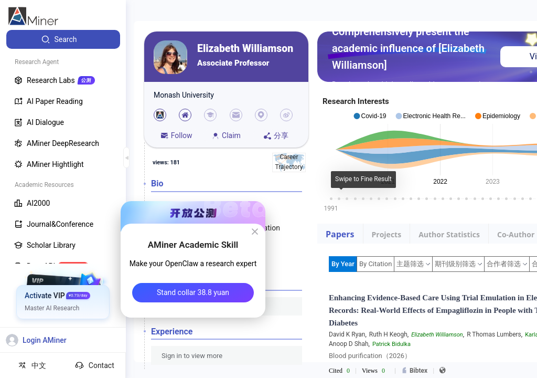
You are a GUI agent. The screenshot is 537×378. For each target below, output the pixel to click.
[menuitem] (63, 39)
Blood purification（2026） (370, 356)
